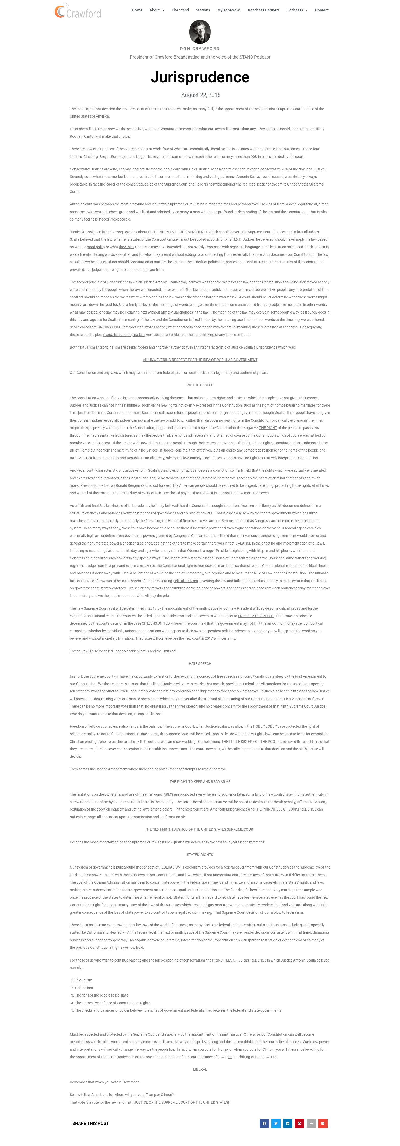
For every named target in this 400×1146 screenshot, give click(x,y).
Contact (322, 10)
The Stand (180, 10)
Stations (203, 10)
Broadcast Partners (263, 10)
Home (137, 10)
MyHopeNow (228, 10)
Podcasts (297, 10)
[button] (340, 10)
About (157, 10)
